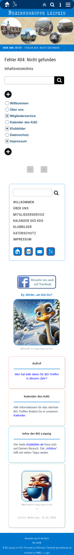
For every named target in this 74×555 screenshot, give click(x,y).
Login (47, 552)
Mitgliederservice (23, 116)
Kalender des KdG (23, 122)
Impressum (18, 141)
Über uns (17, 109)
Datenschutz (19, 135)
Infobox (51, 448)
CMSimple (40, 547)
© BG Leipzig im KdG (12, 547)
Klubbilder (18, 128)
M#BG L (39, 552)
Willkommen (19, 103)
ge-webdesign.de (63, 547)
